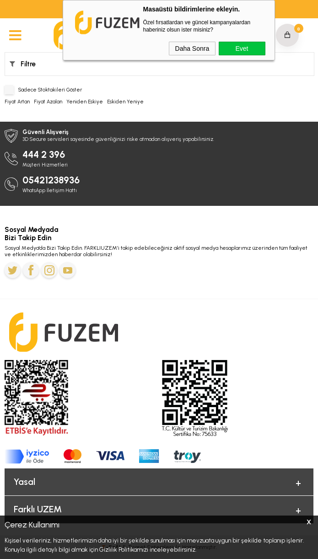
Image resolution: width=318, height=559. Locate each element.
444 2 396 (43, 154)
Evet (241, 48)
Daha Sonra (192, 48)
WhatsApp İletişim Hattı (49, 191)
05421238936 (51, 180)
